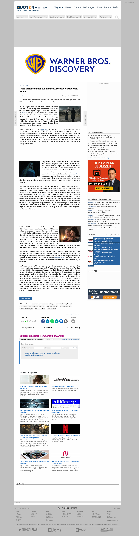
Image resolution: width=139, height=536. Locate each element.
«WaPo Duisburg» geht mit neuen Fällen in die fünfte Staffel (104, 154)
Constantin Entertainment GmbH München (100, 239)
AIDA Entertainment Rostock (101, 262)
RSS (17, 513)
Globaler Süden (90, 17)
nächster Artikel (73, 328)
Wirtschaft (48, 516)
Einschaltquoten (61, 524)
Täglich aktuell (65, 516)
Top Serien (114, 524)
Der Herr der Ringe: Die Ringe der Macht (32, 306)
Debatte (79, 513)
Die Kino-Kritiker (96, 514)
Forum (107, 7)
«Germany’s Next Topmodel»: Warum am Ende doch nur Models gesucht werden (104, 216)
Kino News (20, 524)
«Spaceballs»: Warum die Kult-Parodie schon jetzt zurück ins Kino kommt (104, 203)
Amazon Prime (75, 174)
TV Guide (68, 524)
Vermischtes (49, 514)
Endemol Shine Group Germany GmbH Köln (102, 256)
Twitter (17, 520)
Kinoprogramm (96, 524)
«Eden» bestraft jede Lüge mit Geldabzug (102, 152)
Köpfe (47, 519)
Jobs (108, 514)
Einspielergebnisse (96, 516)
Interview (33, 516)
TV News (54, 524)
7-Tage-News (19, 517)
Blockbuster (74, 524)
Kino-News (94, 513)
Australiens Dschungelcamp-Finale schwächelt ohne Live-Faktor (103, 220)
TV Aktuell (26, 524)
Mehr (115, 7)
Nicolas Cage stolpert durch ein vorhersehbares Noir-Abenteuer (101, 211)
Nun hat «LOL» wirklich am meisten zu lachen (104, 143)
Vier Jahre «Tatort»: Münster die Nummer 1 (102, 229)
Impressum (110, 522)
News (68, 7)
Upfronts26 (22, 17)
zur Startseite (49, 328)
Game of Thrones (52, 306)
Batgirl (52, 304)
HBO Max (44, 129)
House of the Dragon (26, 309)
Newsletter (18, 514)
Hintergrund (34, 513)
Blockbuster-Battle (96, 517)
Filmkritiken (41, 524)
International (49, 517)
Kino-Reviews (80, 516)
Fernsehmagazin (33, 524)
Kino (99, 7)
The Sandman (51, 309)
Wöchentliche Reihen (67, 513)
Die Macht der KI (74, 17)
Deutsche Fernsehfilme (105, 524)
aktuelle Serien (88, 524)
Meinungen (89, 7)
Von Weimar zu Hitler (38, 17)
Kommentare (25, 299)
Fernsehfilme (80, 524)
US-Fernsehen (49, 520)
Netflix (24, 113)
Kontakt (109, 516)
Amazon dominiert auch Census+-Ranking (103, 141)
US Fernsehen (48, 524)
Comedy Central (59, 258)
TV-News (48, 513)
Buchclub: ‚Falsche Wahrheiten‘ (99, 149)
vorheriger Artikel (26, 328)
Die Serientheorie (57, 17)
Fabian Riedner (26, 96)
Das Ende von (105, 17)
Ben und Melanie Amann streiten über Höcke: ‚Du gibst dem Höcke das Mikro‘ (104, 224)
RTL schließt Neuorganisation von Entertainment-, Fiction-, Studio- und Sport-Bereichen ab (103, 137)
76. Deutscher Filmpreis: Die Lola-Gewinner (103, 207)
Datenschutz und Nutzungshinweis (111, 518)
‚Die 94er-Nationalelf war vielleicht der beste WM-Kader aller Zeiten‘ (103, 146)
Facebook (18, 519)
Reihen (32, 514)
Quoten (77, 7)
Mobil (17, 516)
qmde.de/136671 (75, 314)
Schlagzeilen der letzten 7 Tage (99, 158)
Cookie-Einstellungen (112, 520)
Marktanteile (65, 514)
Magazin (58, 7)
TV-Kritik (79, 514)
